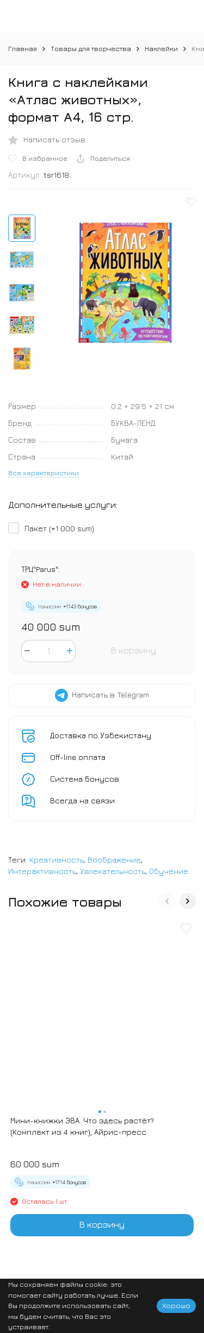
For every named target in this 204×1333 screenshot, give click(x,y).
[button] (167, 901)
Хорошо (176, 1305)
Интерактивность (42, 871)
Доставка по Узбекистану (100, 735)
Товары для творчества (91, 48)
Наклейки (161, 48)
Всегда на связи (82, 800)
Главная (22, 48)
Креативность (56, 859)
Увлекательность (112, 871)
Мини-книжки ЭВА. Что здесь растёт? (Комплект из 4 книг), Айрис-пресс (82, 1126)
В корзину (133, 650)
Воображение (114, 859)
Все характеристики (43, 472)
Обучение (168, 871)
